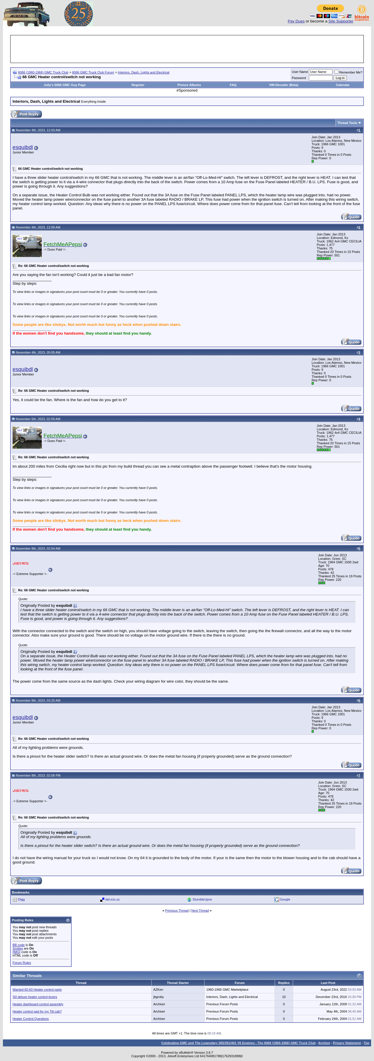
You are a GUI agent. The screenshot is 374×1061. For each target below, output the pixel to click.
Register (137, 85)
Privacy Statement (347, 1043)
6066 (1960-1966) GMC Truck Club (43, 72)
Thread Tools (347, 123)
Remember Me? (348, 72)
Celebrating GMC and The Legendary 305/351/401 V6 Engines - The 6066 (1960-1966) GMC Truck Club (238, 1043)
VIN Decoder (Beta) (283, 85)
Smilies (18, 948)
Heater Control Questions (31, 1018)
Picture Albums (189, 85)
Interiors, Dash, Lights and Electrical (143, 72)
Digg (21, 899)
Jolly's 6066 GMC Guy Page (65, 85)
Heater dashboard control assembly (38, 1004)
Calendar (343, 85)
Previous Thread (177, 910)
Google (285, 899)
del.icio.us (112, 899)
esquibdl (23, 147)
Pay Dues (296, 21)
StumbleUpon (202, 899)
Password (299, 78)
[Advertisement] (187, 49)
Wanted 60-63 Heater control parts (37, 989)
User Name (300, 72)
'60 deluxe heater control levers (35, 997)
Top (366, 1043)
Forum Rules (22, 962)
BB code (19, 945)
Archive (324, 1043)
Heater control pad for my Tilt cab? (37, 1011)
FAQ (233, 85)
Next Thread (200, 910)
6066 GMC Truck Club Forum (93, 72)
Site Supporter (340, 21)
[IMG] (16, 952)
